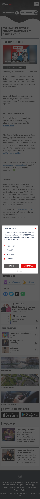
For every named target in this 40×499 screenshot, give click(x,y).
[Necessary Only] (35, 228)
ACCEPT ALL (28, 266)
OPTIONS (11, 266)
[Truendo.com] (20, 271)
